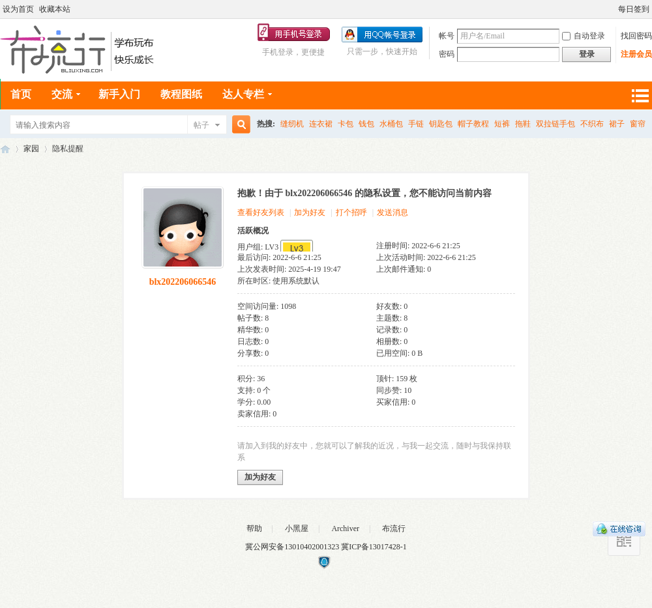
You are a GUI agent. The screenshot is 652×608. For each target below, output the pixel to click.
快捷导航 (639, 95)
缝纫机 (292, 123)
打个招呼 (351, 212)
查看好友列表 (260, 212)
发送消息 (392, 212)
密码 (446, 54)
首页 (20, 94)
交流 (62, 94)
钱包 (366, 123)
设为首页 (18, 9)
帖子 (201, 125)
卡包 (345, 123)
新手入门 (119, 94)
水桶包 (391, 123)
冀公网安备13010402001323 (293, 546)
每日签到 (633, 9)
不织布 (592, 123)
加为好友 (309, 212)
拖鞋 (523, 123)
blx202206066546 (182, 282)
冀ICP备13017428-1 (374, 546)
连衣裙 (321, 123)
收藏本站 (54, 9)
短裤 (502, 123)
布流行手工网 (5, 148)
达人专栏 (243, 94)
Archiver (345, 528)
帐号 (446, 35)
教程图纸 (181, 94)
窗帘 (637, 123)
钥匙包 (440, 123)
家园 (31, 148)
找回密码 (636, 35)
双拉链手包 (555, 123)
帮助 (254, 528)
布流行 (394, 528)
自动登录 (583, 35)
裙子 (617, 123)
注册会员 (636, 54)
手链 (416, 123)
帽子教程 (473, 123)
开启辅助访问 (612, 9)
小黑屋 (296, 528)
